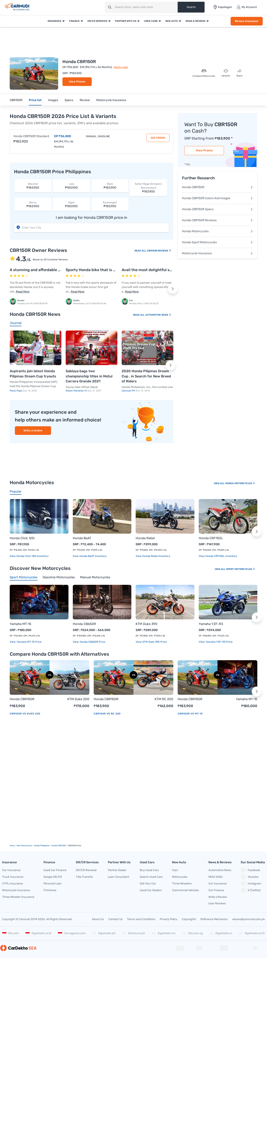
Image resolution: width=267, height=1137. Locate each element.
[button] (173, 289)
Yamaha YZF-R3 (211, 624)
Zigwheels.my (163, 933)
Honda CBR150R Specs (217, 209)
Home (12, 845)
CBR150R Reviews (159, 250)
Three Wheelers (182, 883)
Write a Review (217, 896)
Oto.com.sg (192, 933)
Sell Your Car (148, 883)
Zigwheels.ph (103, 933)
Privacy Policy (168, 919)
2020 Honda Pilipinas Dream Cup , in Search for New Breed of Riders (146, 376)
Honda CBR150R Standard (31, 136)
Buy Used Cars (149, 870)
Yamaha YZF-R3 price (219, 641)
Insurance (54, 21)
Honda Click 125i (22, 538)
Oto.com (10, 933)
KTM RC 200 (164, 699)
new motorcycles (24, 845)
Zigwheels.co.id (38, 933)
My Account (246, 7)
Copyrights (189, 919)
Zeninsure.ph (133, 933)
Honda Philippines (42, 845)
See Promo (158, 137)
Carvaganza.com (72, 933)
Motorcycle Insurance (111, 100)
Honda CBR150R (217, 187)
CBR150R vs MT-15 (190, 713)
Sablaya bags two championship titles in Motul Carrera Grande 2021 (89, 376)
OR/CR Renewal (86, 870)
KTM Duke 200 (78, 699)
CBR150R (16, 100)
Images (53, 100)
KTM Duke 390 (146, 624)
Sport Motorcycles (240, 569)
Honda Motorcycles (217, 231)
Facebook (250, 870)
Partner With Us (125, 21)
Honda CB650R (84, 624)
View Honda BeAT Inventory (90, 556)
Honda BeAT (82, 538)
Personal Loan (52, 883)
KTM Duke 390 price (154, 641)
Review (85, 100)
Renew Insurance (246, 21)
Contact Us (115, 919)
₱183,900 (33, 185)
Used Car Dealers (151, 890)
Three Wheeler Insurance (18, 896)
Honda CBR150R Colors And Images (217, 198)
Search (191, 7)
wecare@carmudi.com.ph (248, 919)
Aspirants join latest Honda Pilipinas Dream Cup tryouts (33, 373)
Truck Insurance (12, 876)
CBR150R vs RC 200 (107, 713)
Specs (69, 100)
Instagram (251, 883)
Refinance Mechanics (214, 919)
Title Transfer (84, 876)
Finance (74, 21)
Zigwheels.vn (220, 933)
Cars (175, 870)
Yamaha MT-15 (20, 624)
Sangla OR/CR (52, 876)
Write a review (32, 430)
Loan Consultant (118, 876)
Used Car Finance (54, 870)
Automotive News (158, 314)
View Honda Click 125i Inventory (29, 556)
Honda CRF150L (211, 538)
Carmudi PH (129, 390)
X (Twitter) (251, 890)
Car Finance (216, 890)
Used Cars (151, 21)
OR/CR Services (97, 21)
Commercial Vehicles (185, 890)
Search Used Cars (151, 876)
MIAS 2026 (215, 876)
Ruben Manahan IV (76, 390)
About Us (98, 919)
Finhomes (49, 890)
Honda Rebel (145, 538)
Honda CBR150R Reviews (217, 220)
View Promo (77, 81)
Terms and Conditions (141, 919)
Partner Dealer (117, 870)
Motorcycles (180, 876)
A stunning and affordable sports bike (44, 270)
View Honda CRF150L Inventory (218, 556)
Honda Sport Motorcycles (217, 242)
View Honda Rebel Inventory (153, 556)
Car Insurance (11, 870)
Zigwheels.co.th (252, 933)
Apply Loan (121, 67)
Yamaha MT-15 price (29, 641)
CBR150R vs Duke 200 (25, 713)
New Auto (171, 21)
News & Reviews (195, 21)
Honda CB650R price (92, 641)
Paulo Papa (16, 390)
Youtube (249, 876)
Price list (35, 100)
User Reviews (217, 903)
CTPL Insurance (12, 883)
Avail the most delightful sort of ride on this (161, 270)
